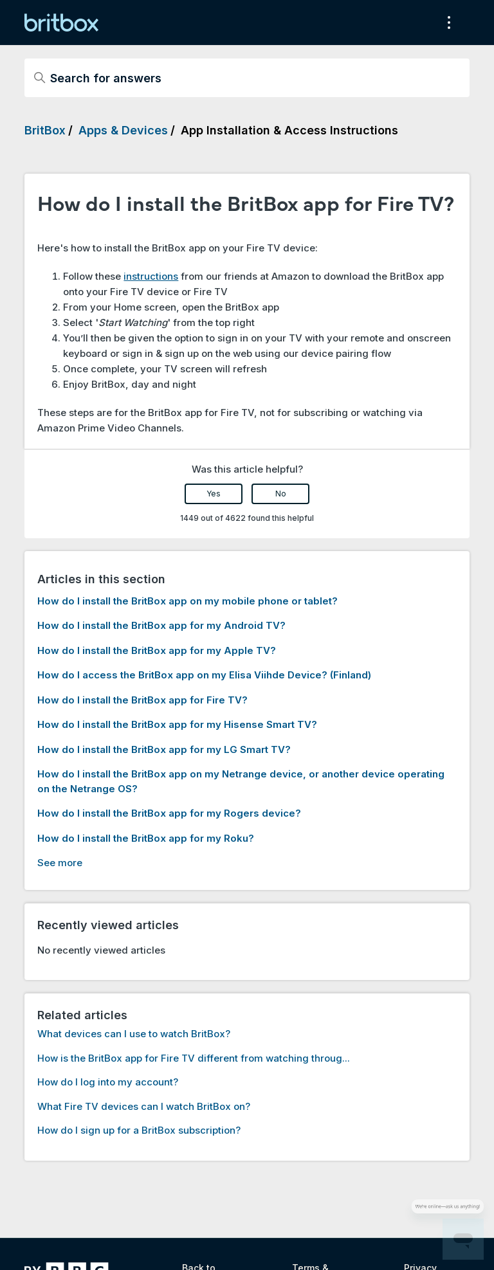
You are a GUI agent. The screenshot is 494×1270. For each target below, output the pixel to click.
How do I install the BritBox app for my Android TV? (161, 625)
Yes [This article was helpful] (213, 493)
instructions (151, 276)
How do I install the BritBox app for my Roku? (145, 838)
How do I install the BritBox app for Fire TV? (142, 700)
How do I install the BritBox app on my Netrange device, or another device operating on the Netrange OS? (240, 781)
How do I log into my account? (107, 1082)
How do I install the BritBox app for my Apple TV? (156, 650)
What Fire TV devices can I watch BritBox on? (143, 1106)
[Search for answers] (246, 78)
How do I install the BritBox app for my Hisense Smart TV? (177, 724)
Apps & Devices (123, 130)
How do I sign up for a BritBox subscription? (139, 1130)
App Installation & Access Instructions (289, 130)
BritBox (45, 130)
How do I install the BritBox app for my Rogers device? (169, 813)
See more (59, 863)
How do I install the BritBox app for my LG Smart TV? (164, 749)
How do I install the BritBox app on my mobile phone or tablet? (187, 601)
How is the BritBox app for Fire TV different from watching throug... (193, 1058)
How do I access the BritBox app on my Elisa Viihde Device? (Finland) (204, 675)
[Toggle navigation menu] (447, 22)
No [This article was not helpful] (280, 493)
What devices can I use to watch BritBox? (133, 1034)
